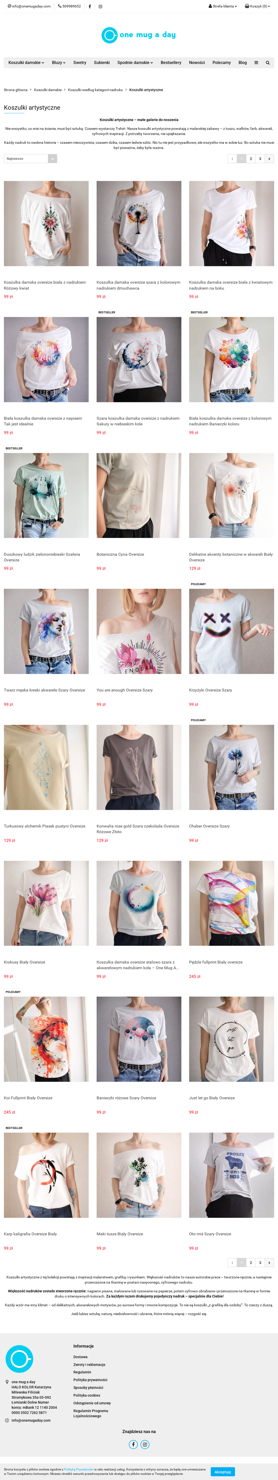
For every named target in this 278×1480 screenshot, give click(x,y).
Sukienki (102, 62)
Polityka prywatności (90, 1380)
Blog (243, 62)
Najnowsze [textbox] (15, 159)
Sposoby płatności (88, 1388)
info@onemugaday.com (31, 1420)
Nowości (197, 62)
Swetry (79, 62)
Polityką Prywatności (79, 1469)
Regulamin (82, 1372)
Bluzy (59, 62)
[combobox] (30, 158)
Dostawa (80, 1357)
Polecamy (222, 62)
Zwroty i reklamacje (89, 1365)
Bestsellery (171, 62)
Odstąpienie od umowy (92, 1403)
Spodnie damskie (135, 62)
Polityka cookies (86, 1395)
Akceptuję (223, 1472)
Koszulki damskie (26, 62)
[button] (257, 6)
